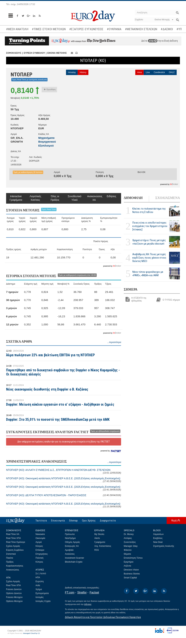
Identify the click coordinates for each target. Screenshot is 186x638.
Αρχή (174, 520)
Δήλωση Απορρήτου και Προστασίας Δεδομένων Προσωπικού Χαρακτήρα (103, 617)
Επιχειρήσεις (42, 554)
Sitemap (73, 520)
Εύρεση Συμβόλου (14, 550)
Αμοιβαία (69, 550)
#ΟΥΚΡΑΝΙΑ (114, 29)
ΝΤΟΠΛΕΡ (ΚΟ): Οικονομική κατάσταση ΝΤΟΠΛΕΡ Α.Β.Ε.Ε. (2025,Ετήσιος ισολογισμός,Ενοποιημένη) (63, 479)
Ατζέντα (127, 566)
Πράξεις (10, 562)
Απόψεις (128, 538)
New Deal (158, 542)
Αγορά (39, 542)
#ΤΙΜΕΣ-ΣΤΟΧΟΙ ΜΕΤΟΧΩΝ (49, 29)
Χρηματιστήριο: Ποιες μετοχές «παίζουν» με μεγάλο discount (149, 242)
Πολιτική (39, 558)
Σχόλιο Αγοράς (13, 546)
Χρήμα (39, 589)
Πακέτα (9, 558)
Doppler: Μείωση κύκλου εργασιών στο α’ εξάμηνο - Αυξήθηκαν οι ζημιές (60, 404)
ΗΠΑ (38, 577)
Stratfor (82, 592)
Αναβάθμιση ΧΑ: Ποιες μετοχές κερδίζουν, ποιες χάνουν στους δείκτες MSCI (149, 258)
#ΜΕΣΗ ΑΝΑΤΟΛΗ (17, 29)
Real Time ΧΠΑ (13, 538)
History (83, 72)
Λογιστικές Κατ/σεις (35, 198)
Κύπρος (39, 562)
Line (148, 72)
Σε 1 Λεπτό (41, 573)
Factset (94, 592)
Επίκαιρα (40, 550)
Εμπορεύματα (42, 593)
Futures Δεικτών (14, 589)
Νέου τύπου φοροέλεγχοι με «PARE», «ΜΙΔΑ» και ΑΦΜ (147, 273)
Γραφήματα (99, 542)
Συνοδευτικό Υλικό (74, 198)
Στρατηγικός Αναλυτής (163, 546)
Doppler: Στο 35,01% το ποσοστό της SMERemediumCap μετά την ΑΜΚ (58, 419)
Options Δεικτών (14, 593)
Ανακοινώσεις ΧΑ (94, 198)
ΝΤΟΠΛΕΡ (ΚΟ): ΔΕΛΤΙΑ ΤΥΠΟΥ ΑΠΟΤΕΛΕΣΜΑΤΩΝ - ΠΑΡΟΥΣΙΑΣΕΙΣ (63, 495)
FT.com (69, 592)
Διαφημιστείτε (108, 520)
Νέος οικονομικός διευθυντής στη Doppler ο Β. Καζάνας (47, 389)
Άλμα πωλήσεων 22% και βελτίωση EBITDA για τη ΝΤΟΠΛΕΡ (50, 355)
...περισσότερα (114, 342)
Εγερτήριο (128, 562)
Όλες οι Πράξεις (55, 198)
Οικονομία (40, 538)
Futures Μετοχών (14, 597)
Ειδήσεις (111, 196)
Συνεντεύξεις (130, 542)
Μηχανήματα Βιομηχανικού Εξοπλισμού (47, 141)
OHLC (172, 72)
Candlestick (159, 72)
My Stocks (99, 534)
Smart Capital (130, 577)
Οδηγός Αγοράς (72, 542)
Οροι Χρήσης (89, 520)
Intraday (72, 72)
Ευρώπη (40, 581)
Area (139, 72)
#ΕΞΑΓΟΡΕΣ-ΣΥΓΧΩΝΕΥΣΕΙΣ (86, 29)
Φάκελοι (127, 550)
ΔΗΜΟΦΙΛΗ (133, 198)
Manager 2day (131, 546)
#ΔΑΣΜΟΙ (167, 29)
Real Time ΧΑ (12, 534)
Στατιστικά (11, 554)
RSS (96, 550)
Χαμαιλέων (158, 534)
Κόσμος (39, 546)
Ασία (38, 585)
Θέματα (127, 554)
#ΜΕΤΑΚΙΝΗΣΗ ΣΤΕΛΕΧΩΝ (141, 29)
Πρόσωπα (70, 534)
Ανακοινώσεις (12, 570)
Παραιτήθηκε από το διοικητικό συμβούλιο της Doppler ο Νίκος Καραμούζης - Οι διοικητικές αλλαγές (63, 372)
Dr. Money (129, 534)
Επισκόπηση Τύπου (133, 558)
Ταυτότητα (41, 520)
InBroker (87, 604)
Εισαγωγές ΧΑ (72, 546)
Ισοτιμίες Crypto (43, 601)
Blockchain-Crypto (73, 562)
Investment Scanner (74, 558)
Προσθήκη (50, 89)
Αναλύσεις (70, 554)
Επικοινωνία (58, 520)
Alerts (97, 538)
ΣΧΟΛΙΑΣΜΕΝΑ (167, 198)
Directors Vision (131, 570)
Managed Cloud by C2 (31, 633)
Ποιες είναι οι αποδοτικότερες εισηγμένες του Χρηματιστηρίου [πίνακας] (149, 226)
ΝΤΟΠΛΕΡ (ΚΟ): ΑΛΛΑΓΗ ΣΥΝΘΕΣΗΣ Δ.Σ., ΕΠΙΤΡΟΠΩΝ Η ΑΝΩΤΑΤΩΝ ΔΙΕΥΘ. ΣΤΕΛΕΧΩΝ (63, 471)
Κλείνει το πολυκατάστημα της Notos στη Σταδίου (149, 210)
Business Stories (132, 573)
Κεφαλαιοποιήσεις (14, 566)
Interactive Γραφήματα (16, 198)
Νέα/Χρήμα (70, 538)
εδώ (153, 40)
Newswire (40, 534)
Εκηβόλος (158, 538)
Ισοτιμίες (40, 597)
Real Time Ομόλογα (15, 542)
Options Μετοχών (14, 601)
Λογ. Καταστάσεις (102, 546)
